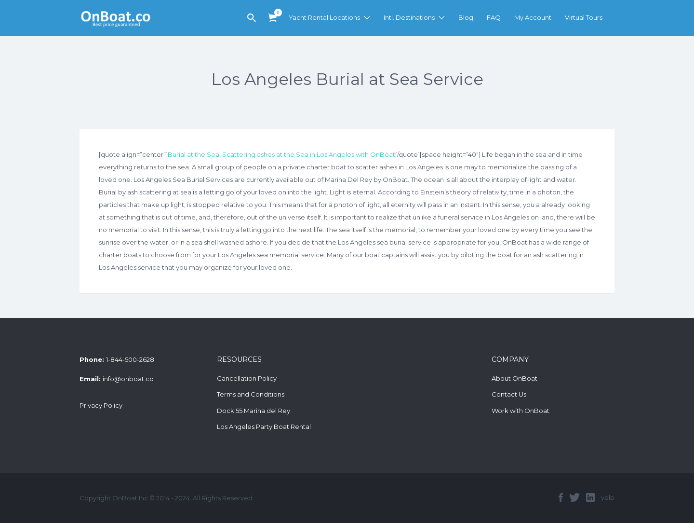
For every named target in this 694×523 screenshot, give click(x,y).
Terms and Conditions (250, 394)
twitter (574, 497)
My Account (532, 17)
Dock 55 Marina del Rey (253, 410)
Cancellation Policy (247, 378)
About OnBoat (514, 378)
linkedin (590, 497)
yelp (607, 497)
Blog (465, 17)
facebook (561, 497)
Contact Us (509, 394)
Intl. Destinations (409, 17)
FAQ (494, 17)
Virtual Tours (583, 17)
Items (275, 12)
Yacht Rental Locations (324, 17)
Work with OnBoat (520, 410)
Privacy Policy (101, 405)
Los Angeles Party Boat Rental (264, 426)
